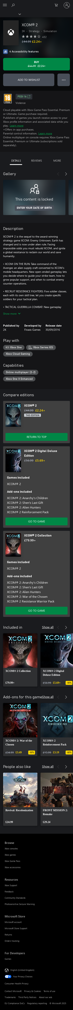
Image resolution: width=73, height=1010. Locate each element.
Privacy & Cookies (32, 991)
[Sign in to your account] (66, 5)
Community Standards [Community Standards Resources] (15, 898)
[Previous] (58, 174)
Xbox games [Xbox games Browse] (10, 854)
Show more (11, 313)
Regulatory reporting (37, 1003)
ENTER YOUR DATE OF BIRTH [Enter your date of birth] (34, 208)
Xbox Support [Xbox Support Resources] (11, 885)
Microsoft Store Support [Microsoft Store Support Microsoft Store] (16, 928)
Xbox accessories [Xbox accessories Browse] (13, 867)
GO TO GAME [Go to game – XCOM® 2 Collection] (36, 610)
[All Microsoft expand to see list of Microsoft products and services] (5, 5)
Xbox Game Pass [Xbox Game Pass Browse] (12, 861)
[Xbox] (10, 14)
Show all (48, 627)
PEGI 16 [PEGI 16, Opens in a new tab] (24, 96)
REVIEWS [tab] (36, 160)
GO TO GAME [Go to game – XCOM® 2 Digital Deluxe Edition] (36, 521)
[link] (20, 660)
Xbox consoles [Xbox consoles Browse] (11, 848)
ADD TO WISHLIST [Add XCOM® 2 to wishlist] (29, 80)
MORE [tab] (57, 160)
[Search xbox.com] (13, 5)
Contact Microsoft (13, 991)
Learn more (16, 125)
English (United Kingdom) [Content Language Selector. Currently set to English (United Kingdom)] (22, 970)
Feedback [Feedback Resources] (9, 891)
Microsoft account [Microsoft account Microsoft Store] (13, 922)
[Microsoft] (36, 3)
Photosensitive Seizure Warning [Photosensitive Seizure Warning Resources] (20, 904)
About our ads (45, 997)
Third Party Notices (27, 997)
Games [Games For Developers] (8, 959)
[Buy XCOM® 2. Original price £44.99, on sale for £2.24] (36, 64)
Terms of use (49, 991)
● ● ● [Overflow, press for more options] (64, 80)
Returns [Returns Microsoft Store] (8, 934)
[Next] (66, 174)
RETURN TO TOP (37, 437)
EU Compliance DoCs (15, 1003)
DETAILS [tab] (16, 160)
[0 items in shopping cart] (57, 5)
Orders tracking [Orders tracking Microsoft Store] (12, 941)
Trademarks (10, 997)
